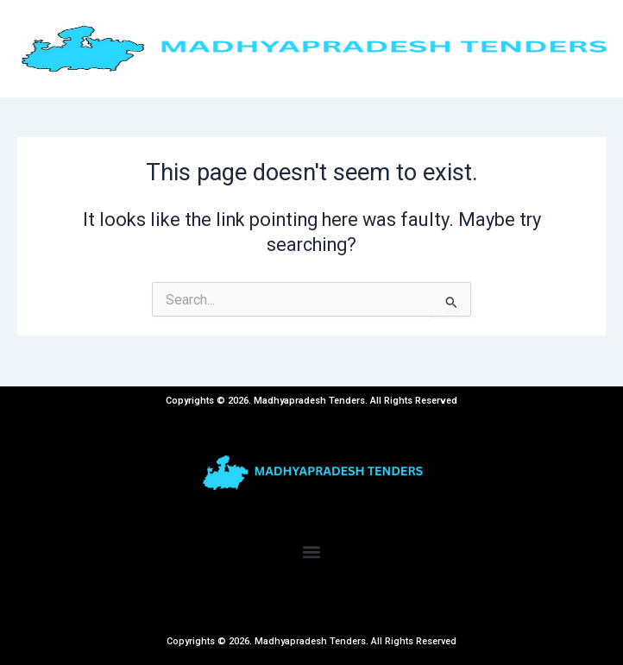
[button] (312, 552)
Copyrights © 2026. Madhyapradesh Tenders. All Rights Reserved (311, 641)
